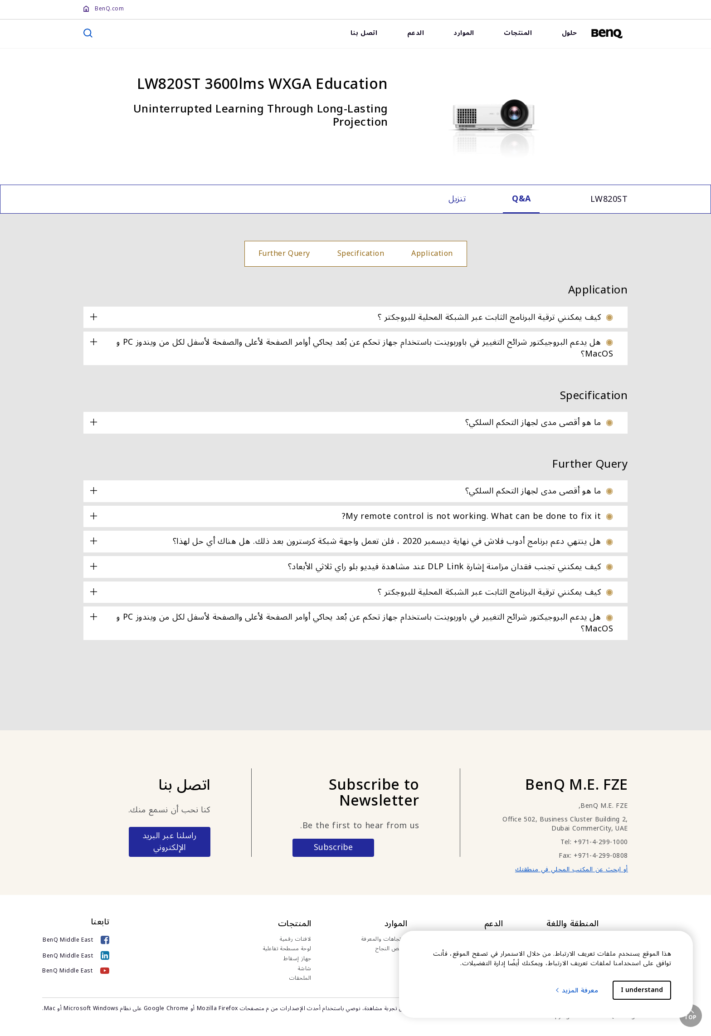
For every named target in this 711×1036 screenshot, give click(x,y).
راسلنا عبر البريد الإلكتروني (169, 841)
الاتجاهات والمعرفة (384, 939)
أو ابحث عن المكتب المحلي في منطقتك (571, 869)
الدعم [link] (415, 32)
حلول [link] (569, 32)
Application (432, 253)
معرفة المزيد (577, 990)
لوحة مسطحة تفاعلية (287, 949)
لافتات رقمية (296, 939)
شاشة (305, 969)
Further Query (284, 253)
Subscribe (333, 847)
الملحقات (300, 978)
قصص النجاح (391, 949)
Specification (361, 253)
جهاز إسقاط (297, 959)
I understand (642, 990)
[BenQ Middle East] (76, 941)
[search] (88, 33)
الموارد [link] (463, 32)
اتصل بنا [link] (364, 32)
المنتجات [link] (518, 32)
